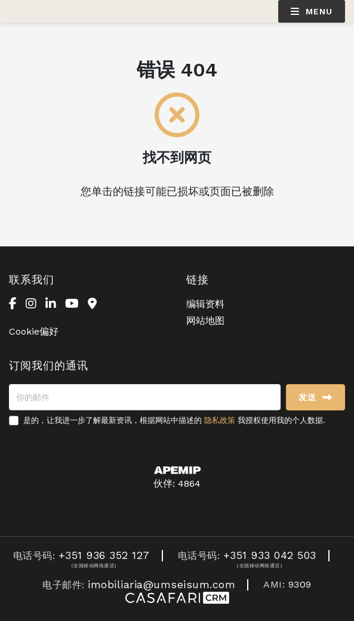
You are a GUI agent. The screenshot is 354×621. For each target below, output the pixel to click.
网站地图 (205, 320)
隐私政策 (219, 420)
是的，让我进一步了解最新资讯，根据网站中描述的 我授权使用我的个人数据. (174, 420)
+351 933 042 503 (269, 555)
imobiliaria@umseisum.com (161, 584)
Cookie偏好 (34, 331)
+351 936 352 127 (104, 555)
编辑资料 (205, 304)
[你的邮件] (145, 397)
